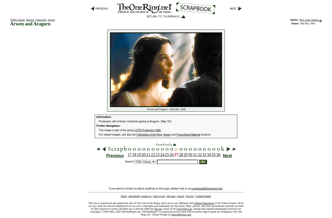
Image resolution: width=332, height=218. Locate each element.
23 (158, 154)
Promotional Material (188, 134)
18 (134, 154)
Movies (30, 19)
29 (186, 154)
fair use (158, 208)
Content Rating (203, 196)
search (180, 196)
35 (214, 154)
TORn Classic (17, 19)
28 (181, 154)
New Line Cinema (309, 19)
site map (171, 196)
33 (204, 154)
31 (195, 154)
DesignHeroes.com (181, 214)
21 (148, 154)
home (124, 196)
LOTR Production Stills (148, 130)
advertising (134, 196)
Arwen (51, 19)
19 (139, 154)
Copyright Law (184, 208)
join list (189, 196)
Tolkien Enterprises (204, 203)
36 (218, 154)
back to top (159, 196)
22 (153, 154)
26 (172, 154)
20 (144, 154)
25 (167, 154)
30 (190, 154)
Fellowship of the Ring (149, 134)
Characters (40, 19)
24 (162, 154)
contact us (146, 196)
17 (130, 154)
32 (200, 154)
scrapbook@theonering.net (206, 188)
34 (209, 154)
